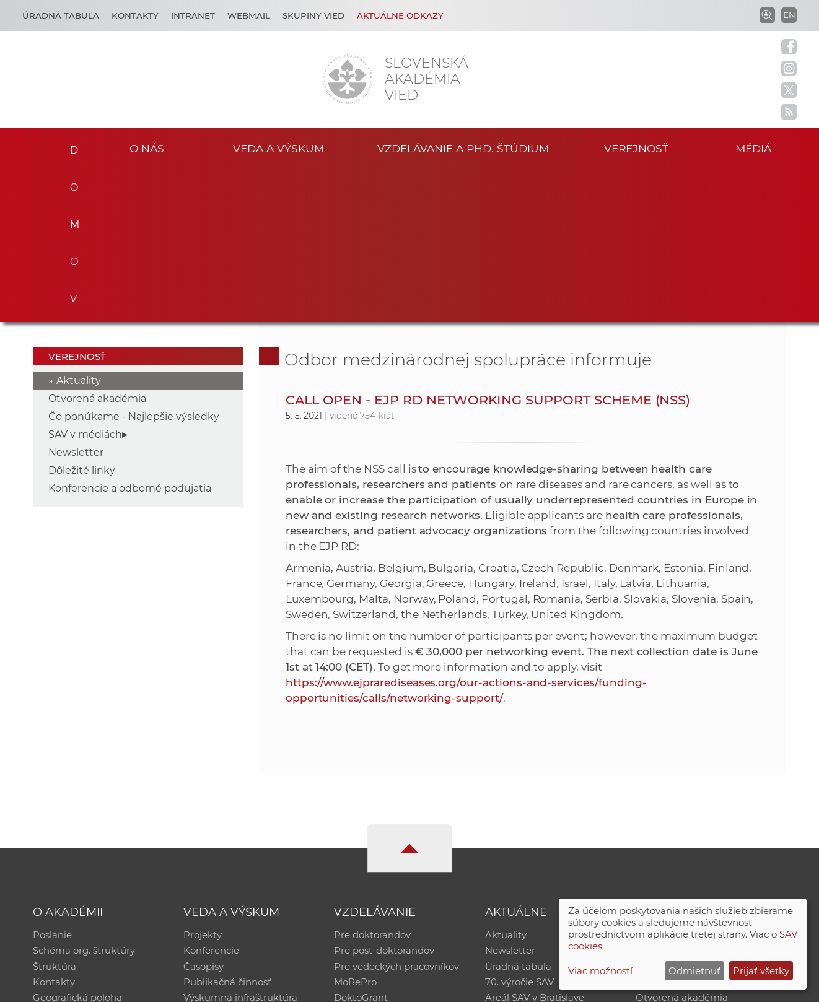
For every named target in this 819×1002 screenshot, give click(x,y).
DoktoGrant (361, 846)
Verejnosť (636, 147)
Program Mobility (374, 862)
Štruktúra (54, 814)
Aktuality (78, 227)
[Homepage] (347, 79)
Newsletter (75, 299)
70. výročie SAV (519, 830)
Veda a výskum (278, 147)
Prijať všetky (761, 971)
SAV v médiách (85, 281)
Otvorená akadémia (97, 245)
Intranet (193, 15)
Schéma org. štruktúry (84, 798)
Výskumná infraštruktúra (240, 846)
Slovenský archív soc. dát (692, 798)
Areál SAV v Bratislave (534, 846)
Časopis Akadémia (678, 830)
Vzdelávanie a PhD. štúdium (463, 147)
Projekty (202, 782)
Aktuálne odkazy (400, 15)
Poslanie (52, 782)
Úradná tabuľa (518, 814)
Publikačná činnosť (227, 830)
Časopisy (203, 814)
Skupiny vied (313, 15)
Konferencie (211, 798)
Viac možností (600, 971)
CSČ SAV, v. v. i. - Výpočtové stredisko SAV (217, 987)
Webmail (248, 15)
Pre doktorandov (372, 782)
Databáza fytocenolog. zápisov (705, 814)
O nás (146, 147)
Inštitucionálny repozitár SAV (702, 782)
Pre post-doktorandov (384, 798)
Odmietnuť (694, 971)
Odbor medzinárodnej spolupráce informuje (468, 206)
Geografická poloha (77, 846)
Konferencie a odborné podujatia (129, 335)
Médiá (755, 147)
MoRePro (355, 830)
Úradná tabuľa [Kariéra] (60, 15)
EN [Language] (789, 15)
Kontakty (135, 15)
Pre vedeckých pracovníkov (396, 814)
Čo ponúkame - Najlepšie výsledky (133, 263)
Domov (69, 146)
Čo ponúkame (518, 862)
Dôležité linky (81, 317)
